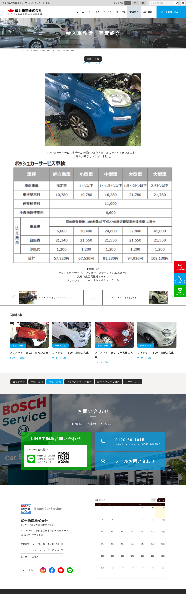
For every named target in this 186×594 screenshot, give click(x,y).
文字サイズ (118, 3)
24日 (102, 556)
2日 (163, 508)
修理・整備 (37, 381)
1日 (153, 508)
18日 (112, 544)
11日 (112, 532)
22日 (153, 544)
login (183, 3)
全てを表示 (19, 381)
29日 (122, 508)
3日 (103, 520)
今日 (153, 500)
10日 (102, 532)
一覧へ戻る (93, 297)
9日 (163, 520)
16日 (163, 532)
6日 (133, 520)
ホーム (80, 12)
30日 (132, 508)
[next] (163, 500)
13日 (132, 532)
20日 (132, 544)
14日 (143, 532)
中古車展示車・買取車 (79, 381)
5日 (123, 520)
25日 (112, 556)
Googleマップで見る (32, 535)
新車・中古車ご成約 (108, 381)
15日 (153, 532)
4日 (113, 520)
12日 (122, 532)
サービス (120, 12)
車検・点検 (93, 59)
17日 (102, 544)
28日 (112, 508)
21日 (143, 544)
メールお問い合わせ (171, 12)
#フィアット (88, 63)
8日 (153, 520)
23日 (163, 544)
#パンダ (99, 63)
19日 (122, 544)
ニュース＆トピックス (100, 12)
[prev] (159, 500)
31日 (143, 508)
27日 (102, 508)
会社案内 (147, 12)
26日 (122, 556)
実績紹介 (134, 12)
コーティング (132, 381)
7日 (143, 520)
